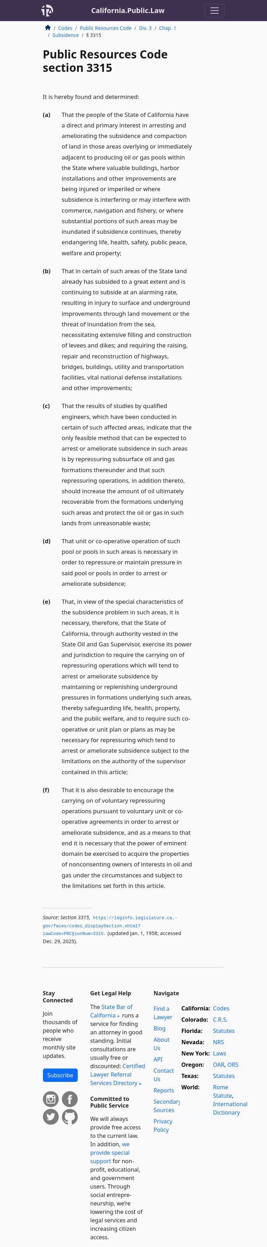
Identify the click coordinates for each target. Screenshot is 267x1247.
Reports (164, 1090)
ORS (232, 1065)
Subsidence (66, 35)
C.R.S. (220, 1019)
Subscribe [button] (60, 1075)
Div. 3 (145, 28)
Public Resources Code (106, 28)
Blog (160, 1028)
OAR (218, 1065)
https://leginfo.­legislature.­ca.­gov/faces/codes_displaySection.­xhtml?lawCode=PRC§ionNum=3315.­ (110, 926)
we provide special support (110, 1152)
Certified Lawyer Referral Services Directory (117, 1074)
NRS (218, 1042)
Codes (65, 28)
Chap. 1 (167, 28)
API (158, 1059)
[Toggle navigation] (214, 11)
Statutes (224, 1031)
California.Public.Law (128, 10)
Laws (220, 1053)
